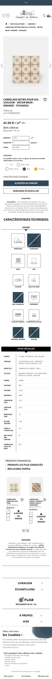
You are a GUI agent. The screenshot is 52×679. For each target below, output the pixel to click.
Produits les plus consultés (25, 465)
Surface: (7, 138)
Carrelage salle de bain (8, 446)
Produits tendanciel (18, 461)
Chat (44, 555)
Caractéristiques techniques (15, 176)
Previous (23, 530)
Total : (6, 147)
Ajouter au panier (26, 183)
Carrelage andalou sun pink (12, 501)
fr (8, 15)
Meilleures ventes (18, 469)
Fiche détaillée (26, 349)
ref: (5, 113)
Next (27, 530)
